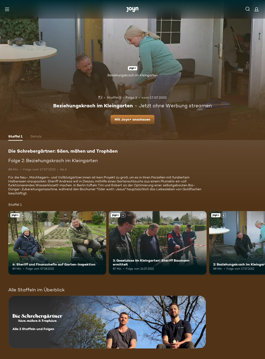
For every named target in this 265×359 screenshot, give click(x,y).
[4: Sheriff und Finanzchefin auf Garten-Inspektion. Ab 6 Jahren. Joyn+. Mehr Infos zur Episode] (57, 243)
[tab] (15, 137)
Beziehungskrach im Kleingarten (132, 75)
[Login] (256, 9)
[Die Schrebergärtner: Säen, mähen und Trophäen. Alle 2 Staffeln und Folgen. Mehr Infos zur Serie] (107, 322)
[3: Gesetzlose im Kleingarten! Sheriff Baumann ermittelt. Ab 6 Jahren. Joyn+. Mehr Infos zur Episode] (158, 243)
